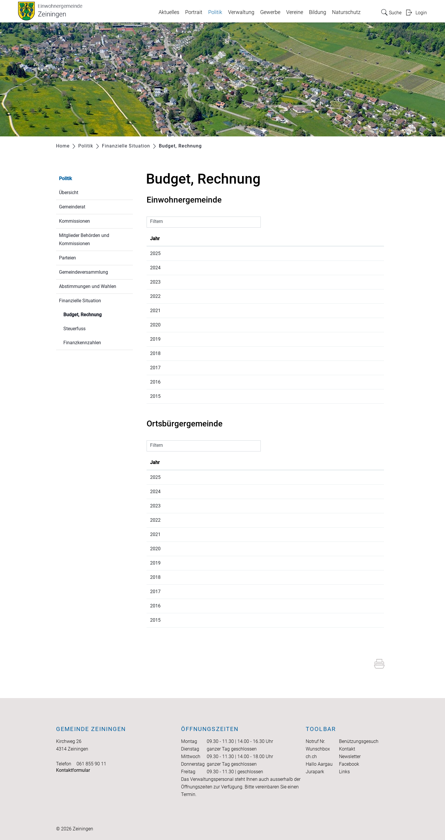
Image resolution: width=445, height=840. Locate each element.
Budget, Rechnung (96, 314)
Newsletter (350, 756)
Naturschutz (346, 12)
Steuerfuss (74, 328)
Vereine (294, 12)
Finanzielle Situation (80, 300)
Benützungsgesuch (358, 741)
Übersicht (68, 192)
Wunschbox (318, 749)
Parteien (67, 258)
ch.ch (311, 756)
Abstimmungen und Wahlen (87, 286)
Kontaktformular (73, 770)
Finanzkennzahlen (82, 342)
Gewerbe (270, 12)
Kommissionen (74, 221)
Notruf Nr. (315, 741)
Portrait (193, 12)
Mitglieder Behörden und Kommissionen (84, 239)
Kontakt (347, 749)
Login (421, 12)
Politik (215, 12)
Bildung (317, 12)
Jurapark (315, 771)
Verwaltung (241, 12)
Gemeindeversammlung (83, 272)
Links (344, 771)
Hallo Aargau (319, 764)
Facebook (349, 764)
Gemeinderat (72, 207)
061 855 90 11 (91, 764)
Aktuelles (169, 12)
